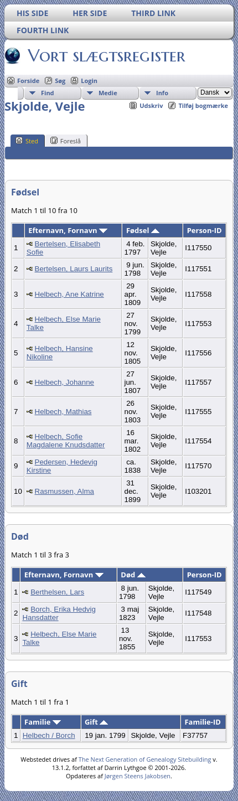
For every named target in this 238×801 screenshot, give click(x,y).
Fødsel (142, 230)
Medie (108, 93)
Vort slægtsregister (105, 55)
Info (162, 93)
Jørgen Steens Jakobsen (137, 776)
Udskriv (151, 105)
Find (47, 93)
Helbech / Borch (49, 735)
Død (133, 575)
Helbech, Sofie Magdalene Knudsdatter (66, 440)
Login (89, 80)
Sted (26, 140)
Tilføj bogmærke (203, 105)
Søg (60, 80)
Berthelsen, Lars (57, 592)
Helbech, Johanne (64, 382)
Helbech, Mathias (63, 411)
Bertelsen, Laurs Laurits (74, 269)
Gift (96, 722)
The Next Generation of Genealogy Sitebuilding (145, 759)
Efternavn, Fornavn (67, 230)
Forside (28, 80)
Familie (42, 722)
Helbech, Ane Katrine (69, 294)
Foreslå (65, 140)
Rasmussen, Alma (64, 491)
